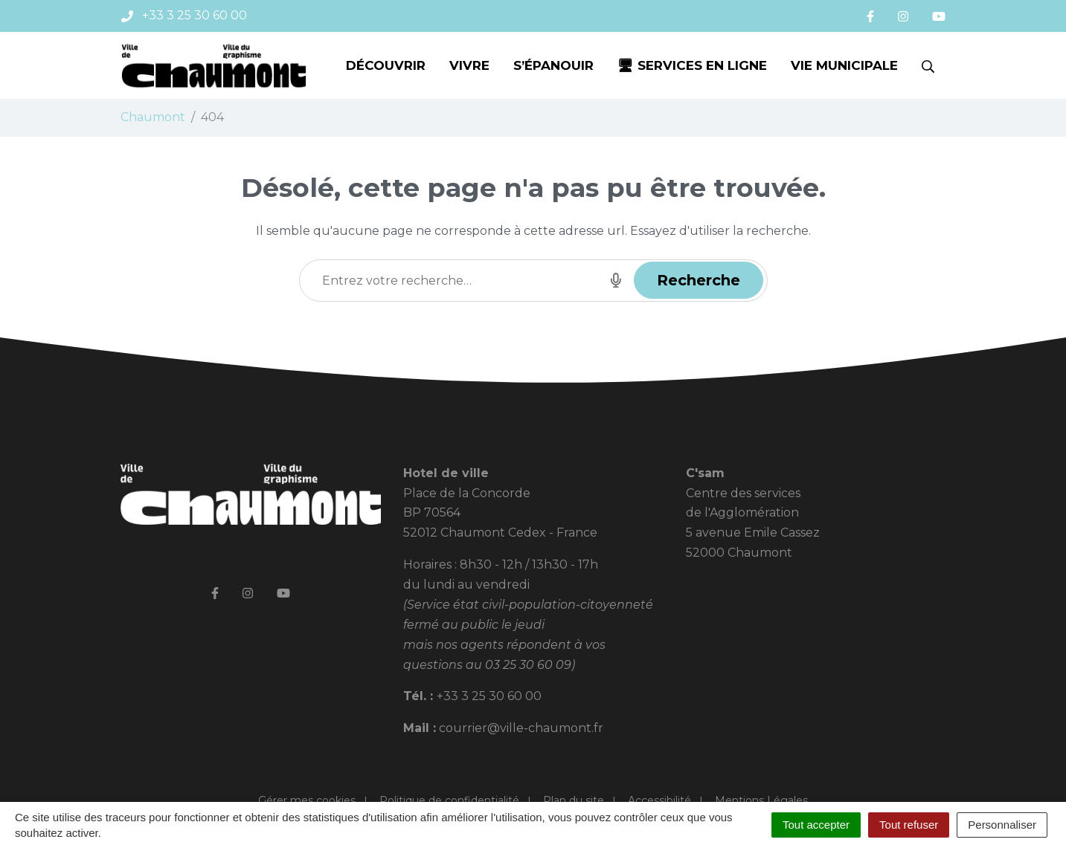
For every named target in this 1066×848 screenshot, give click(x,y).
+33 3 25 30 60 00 (489, 696)
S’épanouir (553, 65)
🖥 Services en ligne (692, 65)
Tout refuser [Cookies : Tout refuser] (908, 824)
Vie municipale (844, 65)
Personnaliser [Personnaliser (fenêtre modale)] (1002, 824)
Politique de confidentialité (449, 800)
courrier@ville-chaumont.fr (521, 728)
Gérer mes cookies (307, 800)
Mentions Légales (761, 800)
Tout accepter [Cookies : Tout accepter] (816, 824)
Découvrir (386, 65)
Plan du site (573, 800)
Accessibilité (659, 800)
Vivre (469, 65)
